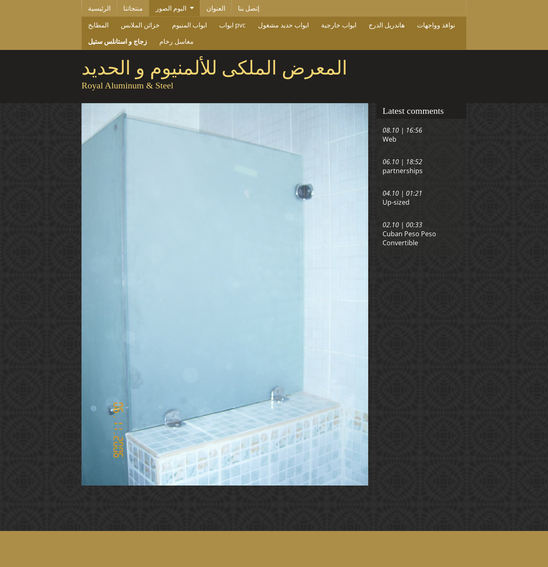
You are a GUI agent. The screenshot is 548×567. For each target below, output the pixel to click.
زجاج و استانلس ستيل (117, 41)
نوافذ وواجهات (436, 24)
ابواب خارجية (338, 24)
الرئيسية (99, 8)
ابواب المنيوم (189, 24)
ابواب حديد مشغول (283, 24)
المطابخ (98, 24)
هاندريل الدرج (387, 24)
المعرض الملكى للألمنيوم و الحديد (214, 68)
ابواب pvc (232, 24)
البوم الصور (171, 8)
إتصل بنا (248, 8)
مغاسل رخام (176, 41)
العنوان (215, 8)
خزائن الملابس (140, 24)
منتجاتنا (133, 8)
